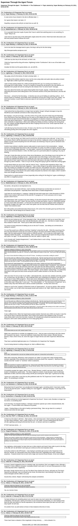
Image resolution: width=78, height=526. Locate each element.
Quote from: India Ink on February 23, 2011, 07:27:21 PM (17, 515)
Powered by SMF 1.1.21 (27, 524)
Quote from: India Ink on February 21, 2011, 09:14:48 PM (17, 485)
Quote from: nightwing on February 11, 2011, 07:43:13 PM (17, 249)
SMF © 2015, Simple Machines (41, 524)
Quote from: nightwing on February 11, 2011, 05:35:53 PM (17, 433)
